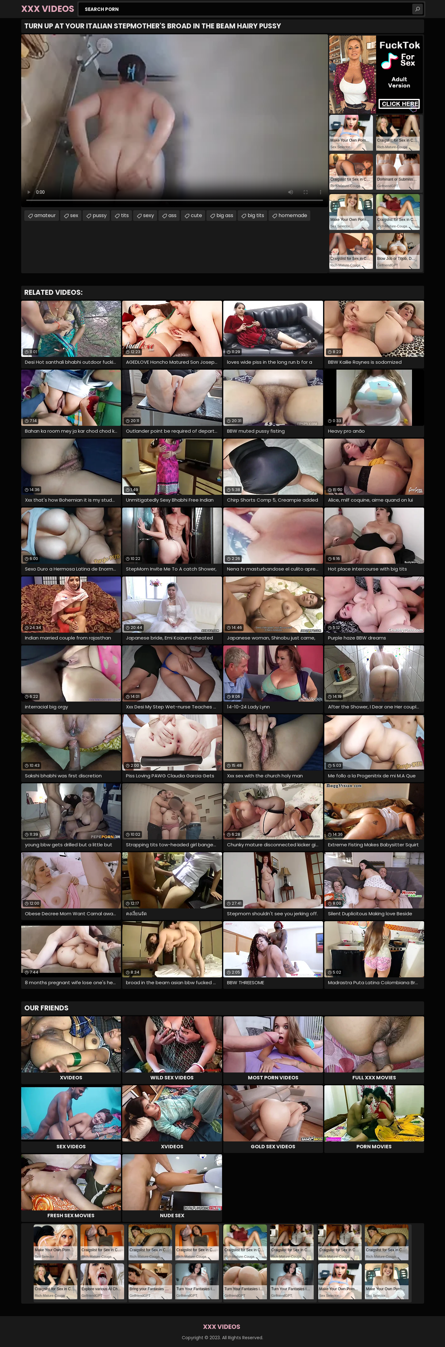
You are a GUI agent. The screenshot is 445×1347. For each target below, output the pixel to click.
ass (172, 215)
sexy (148, 215)
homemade (292, 215)
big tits (256, 215)
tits (125, 215)
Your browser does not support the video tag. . (174, 120)
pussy (100, 215)
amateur (45, 215)
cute (196, 215)
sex (74, 215)
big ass (224, 215)
